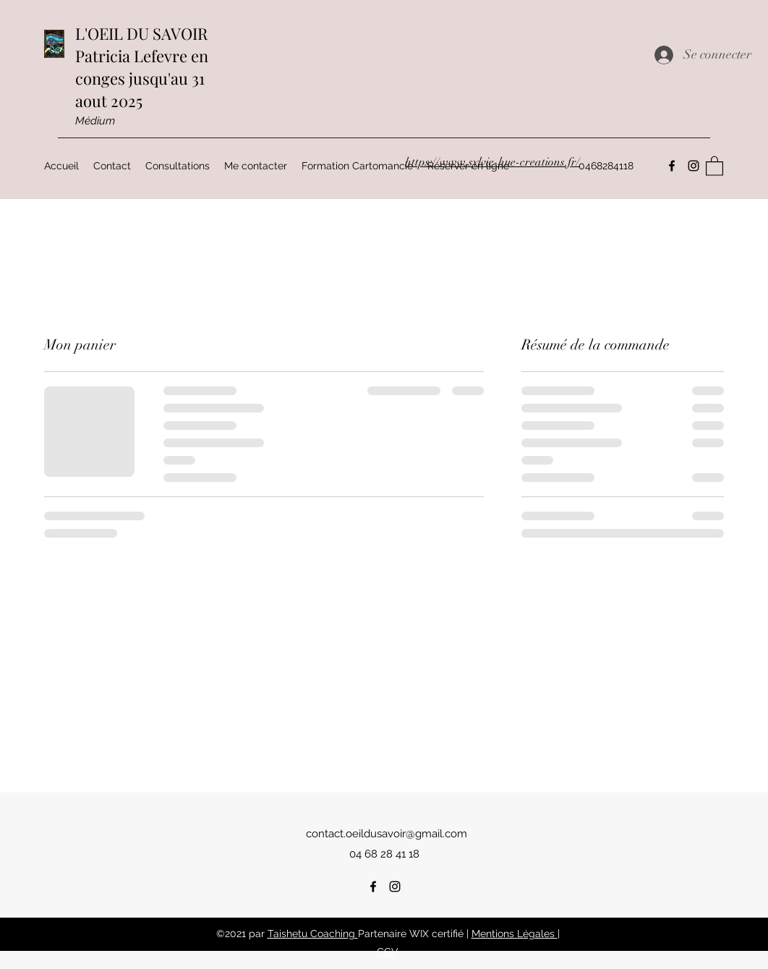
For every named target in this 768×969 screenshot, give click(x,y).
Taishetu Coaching (313, 933)
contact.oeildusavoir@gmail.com (386, 833)
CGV (387, 951)
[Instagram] (395, 886)
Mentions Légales (515, 933)
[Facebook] (373, 886)
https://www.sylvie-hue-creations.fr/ (492, 162)
